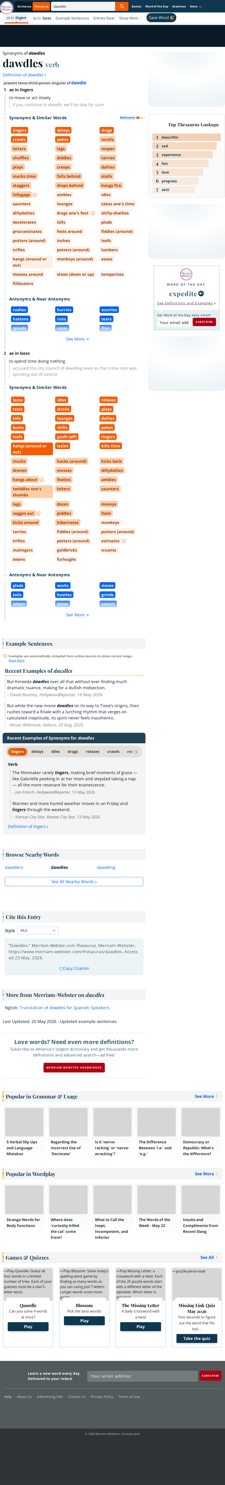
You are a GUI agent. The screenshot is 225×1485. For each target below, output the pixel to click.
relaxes (92, 751)
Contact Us (78, 1396)
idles (55, 751)
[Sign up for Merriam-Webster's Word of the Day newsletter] (142, 1376)
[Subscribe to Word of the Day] (174, 322)
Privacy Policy (103, 1396)
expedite (183, 293)
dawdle (78, 83)
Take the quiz (196, 1338)
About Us (25, 1396)
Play (28, 1326)
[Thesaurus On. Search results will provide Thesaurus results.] (33, 6)
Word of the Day (156, 6)
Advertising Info (51, 1396)
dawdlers (14, 867)
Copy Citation (74, 968)
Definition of (25, 75)
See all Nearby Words (72, 881)
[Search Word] (122, 6)
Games (136, 6)
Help (9, 1396)
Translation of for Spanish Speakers (64, 1008)
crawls (113, 751)
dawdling (106, 867)
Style (10, 930)
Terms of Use (129, 1396)
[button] (196, 6)
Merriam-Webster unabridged (74, 1067)
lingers (17, 751)
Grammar (179, 6)
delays (37, 751)
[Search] (90, 6)
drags (73, 751)
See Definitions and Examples (185, 303)
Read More (17, 660)
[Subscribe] (210, 1376)
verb (52, 64)
